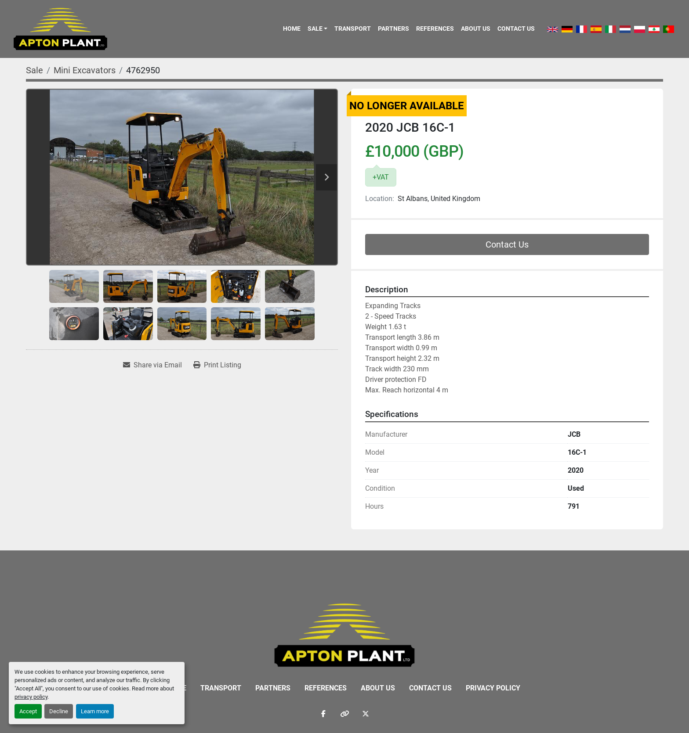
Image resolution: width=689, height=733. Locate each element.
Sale (315, 28)
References (435, 28)
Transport (352, 28)
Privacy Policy (493, 688)
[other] (344, 713)
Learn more (95, 711)
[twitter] (365, 713)
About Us (475, 28)
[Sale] (34, 70)
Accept (28, 711)
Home (292, 28)
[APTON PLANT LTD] (345, 634)
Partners (393, 28)
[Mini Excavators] (85, 70)
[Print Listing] (217, 365)
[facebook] (323, 713)
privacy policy (31, 696)
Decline (58, 711)
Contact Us (516, 28)
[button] (317, 28)
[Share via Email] (152, 365)
